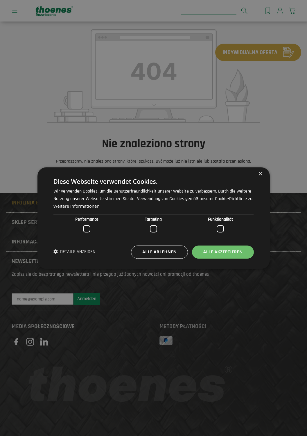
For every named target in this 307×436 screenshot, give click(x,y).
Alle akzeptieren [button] (223, 252)
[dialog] (153, 218)
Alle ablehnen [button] (159, 252)
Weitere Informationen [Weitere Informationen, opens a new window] (76, 206)
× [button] (260, 174)
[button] (74, 252)
